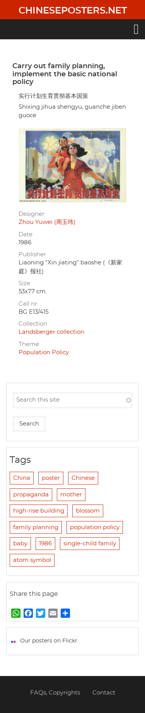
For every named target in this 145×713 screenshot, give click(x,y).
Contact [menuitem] (103, 693)
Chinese (83, 478)
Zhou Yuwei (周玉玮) (47, 222)
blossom (88, 511)
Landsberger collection (51, 332)
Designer (31, 214)
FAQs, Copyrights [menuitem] (55, 693)
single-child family (89, 544)
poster (51, 478)
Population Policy (44, 352)
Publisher (32, 254)
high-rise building (38, 511)
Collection (33, 324)
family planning (35, 527)
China (21, 478)
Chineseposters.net (73, 10)
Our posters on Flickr (48, 641)
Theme (29, 344)
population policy (94, 527)
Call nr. (28, 304)
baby (20, 544)
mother (71, 495)
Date (25, 234)
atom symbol (32, 560)
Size (24, 283)
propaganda (31, 495)
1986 (45, 544)
